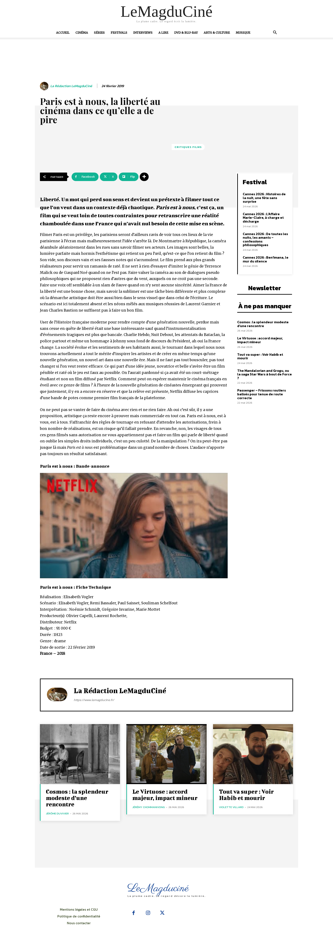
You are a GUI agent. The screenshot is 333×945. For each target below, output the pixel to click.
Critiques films (188, 147)
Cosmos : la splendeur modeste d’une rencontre (263, 323)
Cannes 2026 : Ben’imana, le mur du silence (265, 259)
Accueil (62, 33)
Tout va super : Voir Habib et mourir (260, 356)
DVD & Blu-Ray (186, 33)
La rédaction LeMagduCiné (71, 86)
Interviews (142, 33)
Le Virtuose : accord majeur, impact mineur (260, 340)
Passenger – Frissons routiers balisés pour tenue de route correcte (261, 394)
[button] (275, 33)
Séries (99, 33)
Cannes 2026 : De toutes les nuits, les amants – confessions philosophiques (265, 239)
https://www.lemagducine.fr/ (94, 699)
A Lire (163, 33)
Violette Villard (231, 807)
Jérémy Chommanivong (148, 807)
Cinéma (81, 33)
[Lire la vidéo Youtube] (134, 525)
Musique (243, 33)
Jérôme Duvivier (57, 813)
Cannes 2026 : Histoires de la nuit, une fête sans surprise (264, 197)
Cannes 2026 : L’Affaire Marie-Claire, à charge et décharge (263, 217)
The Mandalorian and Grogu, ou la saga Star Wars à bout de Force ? (264, 374)
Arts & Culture (217, 33)
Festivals (119, 33)
